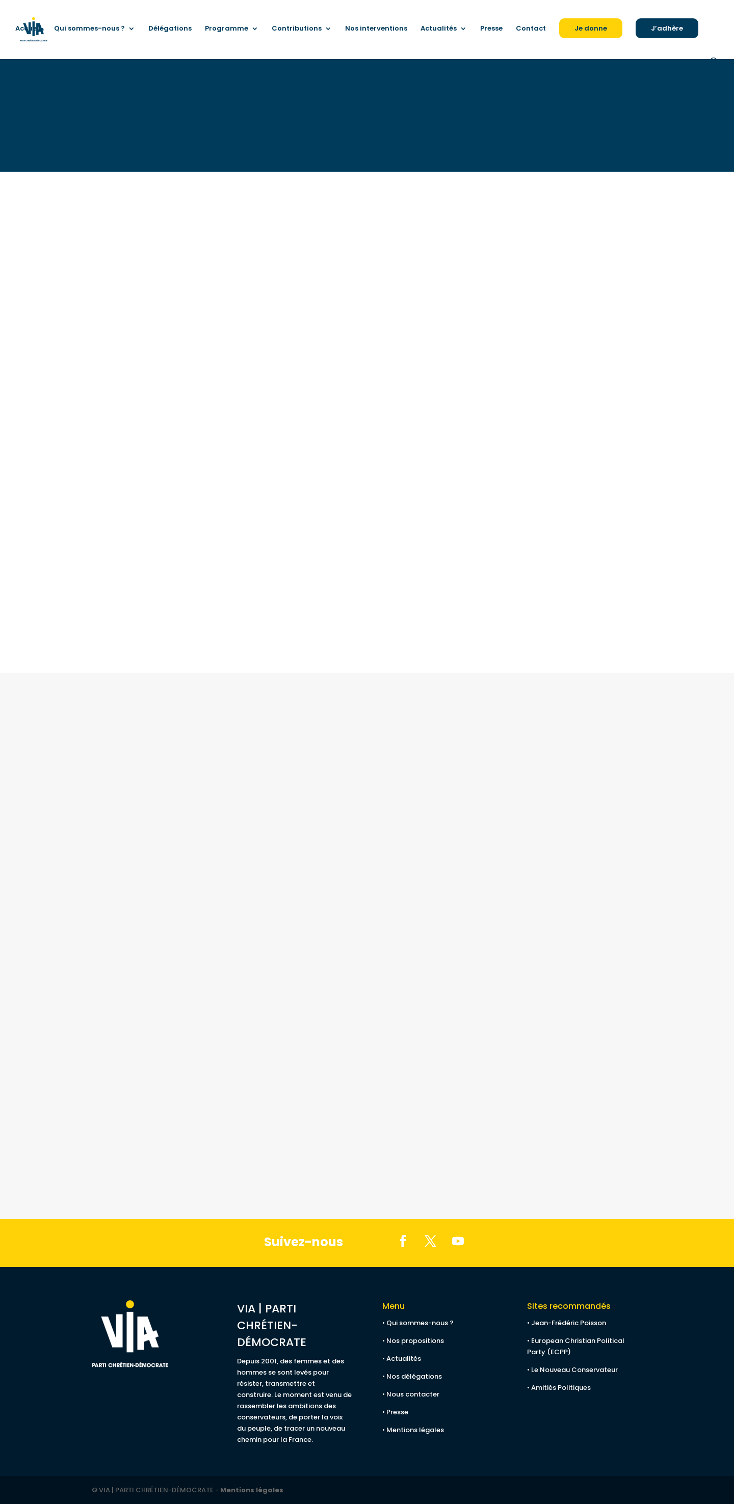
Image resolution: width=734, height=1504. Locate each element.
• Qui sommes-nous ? (418, 1323)
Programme (226, 29)
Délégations (170, 29)
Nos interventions (376, 29)
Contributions (297, 29)
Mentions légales (251, 1490)
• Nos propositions (413, 1341)
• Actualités (401, 1358)
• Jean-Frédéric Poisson (566, 1323)
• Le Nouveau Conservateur (572, 1370)
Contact (531, 29)
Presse (491, 29)
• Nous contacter (410, 1394)
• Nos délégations (412, 1376)
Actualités (439, 29)
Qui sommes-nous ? (89, 29)
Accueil (28, 29)
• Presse (395, 1412)
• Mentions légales (413, 1430)
